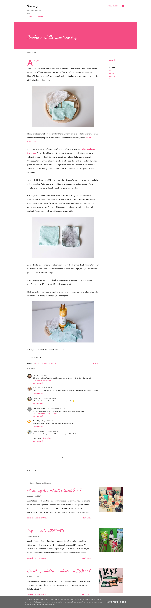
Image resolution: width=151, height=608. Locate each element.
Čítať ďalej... (86, 518)
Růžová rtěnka (46, 438)
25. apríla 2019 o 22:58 (48, 421)
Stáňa (35, 388)
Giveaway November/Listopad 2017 (54, 490)
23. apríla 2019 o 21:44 (45, 388)
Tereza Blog (36, 421)
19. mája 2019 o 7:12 (52, 431)
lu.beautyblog (37, 398)
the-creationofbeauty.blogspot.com (45, 413)
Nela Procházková (38, 431)
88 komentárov (40, 558)
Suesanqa (33, 6)
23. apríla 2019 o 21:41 (46, 375)
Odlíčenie (112, 76)
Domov (29, 16)
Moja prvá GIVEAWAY (45, 530)
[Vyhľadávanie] (112, 6)
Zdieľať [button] (112, 60)
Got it (123, 602)
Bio (110, 71)
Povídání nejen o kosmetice (42, 380)
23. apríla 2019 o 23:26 (58, 408)
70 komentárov (40, 594)
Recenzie (39, 16)
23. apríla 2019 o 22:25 (49, 398)
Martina (35, 375)
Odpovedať (38, 383)
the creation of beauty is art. (41, 408)
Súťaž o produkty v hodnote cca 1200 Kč (59, 570)
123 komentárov (41, 518)
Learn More (112, 602)
